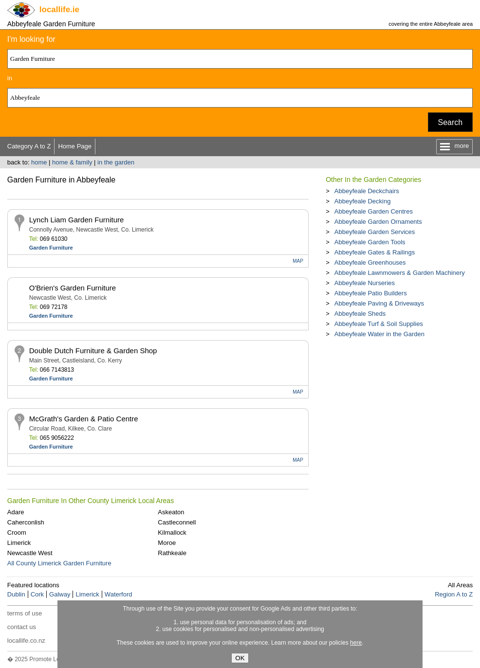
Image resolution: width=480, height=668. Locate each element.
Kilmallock (172, 532)
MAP (298, 261)
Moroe (167, 542)
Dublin (16, 594)
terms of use (24, 613)
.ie (59, 9)
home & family (72, 162)
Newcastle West (30, 553)
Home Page (75, 146)
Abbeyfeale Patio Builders (370, 293)
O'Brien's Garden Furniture (72, 288)
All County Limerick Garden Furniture (59, 563)
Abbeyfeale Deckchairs (366, 191)
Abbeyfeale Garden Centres (373, 211)
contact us (21, 627)
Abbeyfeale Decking (362, 201)
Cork (37, 594)
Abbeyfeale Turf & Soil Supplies (378, 323)
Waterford (118, 594)
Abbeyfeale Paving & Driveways (379, 303)
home (39, 162)
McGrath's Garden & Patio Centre (83, 419)
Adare (15, 512)
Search (450, 122)
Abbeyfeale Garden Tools (370, 242)
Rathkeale (172, 553)
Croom (16, 532)
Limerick (19, 542)
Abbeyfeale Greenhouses (370, 262)
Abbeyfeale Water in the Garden (379, 334)
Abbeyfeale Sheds (360, 313)
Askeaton (171, 512)
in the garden (115, 162)
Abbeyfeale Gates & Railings (374, 252)
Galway (59, 594)
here (356, 642)
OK (239, 658)
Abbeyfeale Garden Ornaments (378, 221)
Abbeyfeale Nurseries (364, 283)
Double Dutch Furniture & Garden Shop (93, 350)
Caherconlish (25, 522)
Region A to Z (454, 594)
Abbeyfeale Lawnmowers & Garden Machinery (399, 272)
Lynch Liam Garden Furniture (76, 220)
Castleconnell (177, 522)
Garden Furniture (51, 248)
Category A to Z (29, 146)
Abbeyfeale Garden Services (374, 231)
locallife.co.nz (26, 640)
